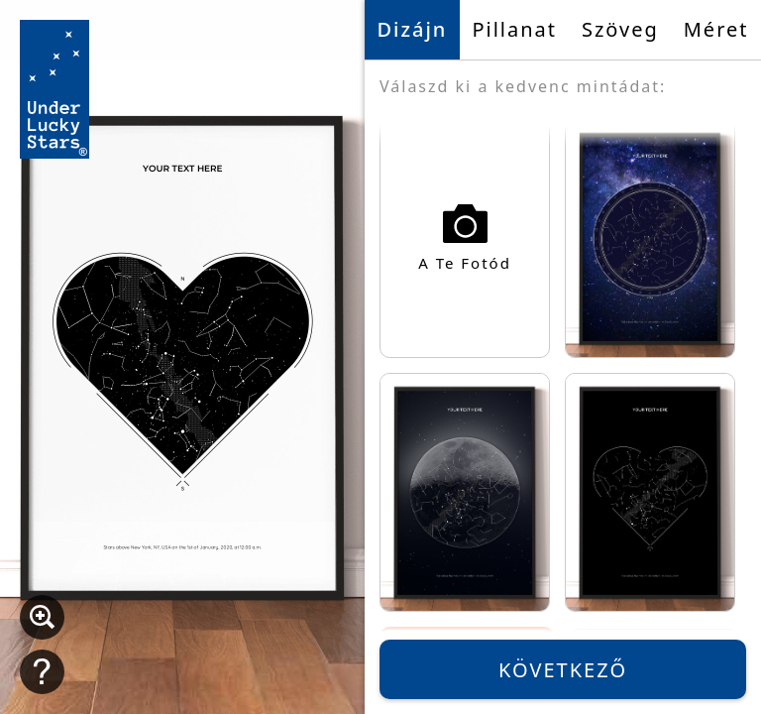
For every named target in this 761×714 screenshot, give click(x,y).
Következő (562, 669)
